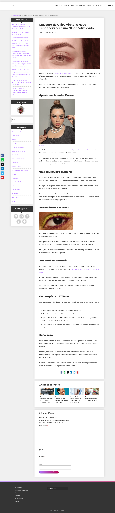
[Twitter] (67, 372)
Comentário (43, 425)
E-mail (42, 456)
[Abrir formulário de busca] (104, 5)
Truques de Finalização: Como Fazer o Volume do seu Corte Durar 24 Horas (21, 27)
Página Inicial (18, 487)
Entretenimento (17, 155)
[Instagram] (22, 216)
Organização (16, 190)
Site (40, 464)
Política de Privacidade (21, 490)
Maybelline (79, 150)
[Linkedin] (71, 372)
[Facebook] (57, 372)
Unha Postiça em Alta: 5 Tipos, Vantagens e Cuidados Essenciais (21, 82)
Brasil (14, 139)
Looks (14, 174)
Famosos (15, 163)
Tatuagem (15, 197)
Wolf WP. (63, 510)
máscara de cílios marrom (65, 73)
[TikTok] (19, 222)
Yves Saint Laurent (90, 150)
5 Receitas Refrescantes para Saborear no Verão (92, 398)
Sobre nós (17, 495)
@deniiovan (42, 145)
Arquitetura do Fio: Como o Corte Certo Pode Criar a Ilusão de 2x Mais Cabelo (20, 35)
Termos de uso (19, 498)
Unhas (14, 201)
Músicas (14, 186)
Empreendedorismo (18, 151)
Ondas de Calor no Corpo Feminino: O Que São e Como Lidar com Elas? (76, 399)
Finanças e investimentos (20, 170)
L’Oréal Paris (70, 150)
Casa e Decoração (18, 147)
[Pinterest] (81, 372)
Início (12, 15)
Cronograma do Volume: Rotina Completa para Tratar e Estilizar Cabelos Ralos (21, 64)
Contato (17, 501)
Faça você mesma (18, 159)
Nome (41, 449)
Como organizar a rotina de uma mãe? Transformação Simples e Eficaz (46, 399)
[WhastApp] (62, 372)
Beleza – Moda (16, 132)
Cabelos (14, 143)
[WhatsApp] (27, 216)
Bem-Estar (17, 15)
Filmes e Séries (16, 166)
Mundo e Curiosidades (19, 182)
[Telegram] (76, 372)
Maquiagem (16, 178)
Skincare (15, 193)
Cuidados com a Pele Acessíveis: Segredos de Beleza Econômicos (61, 398)
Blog (16, 493)
